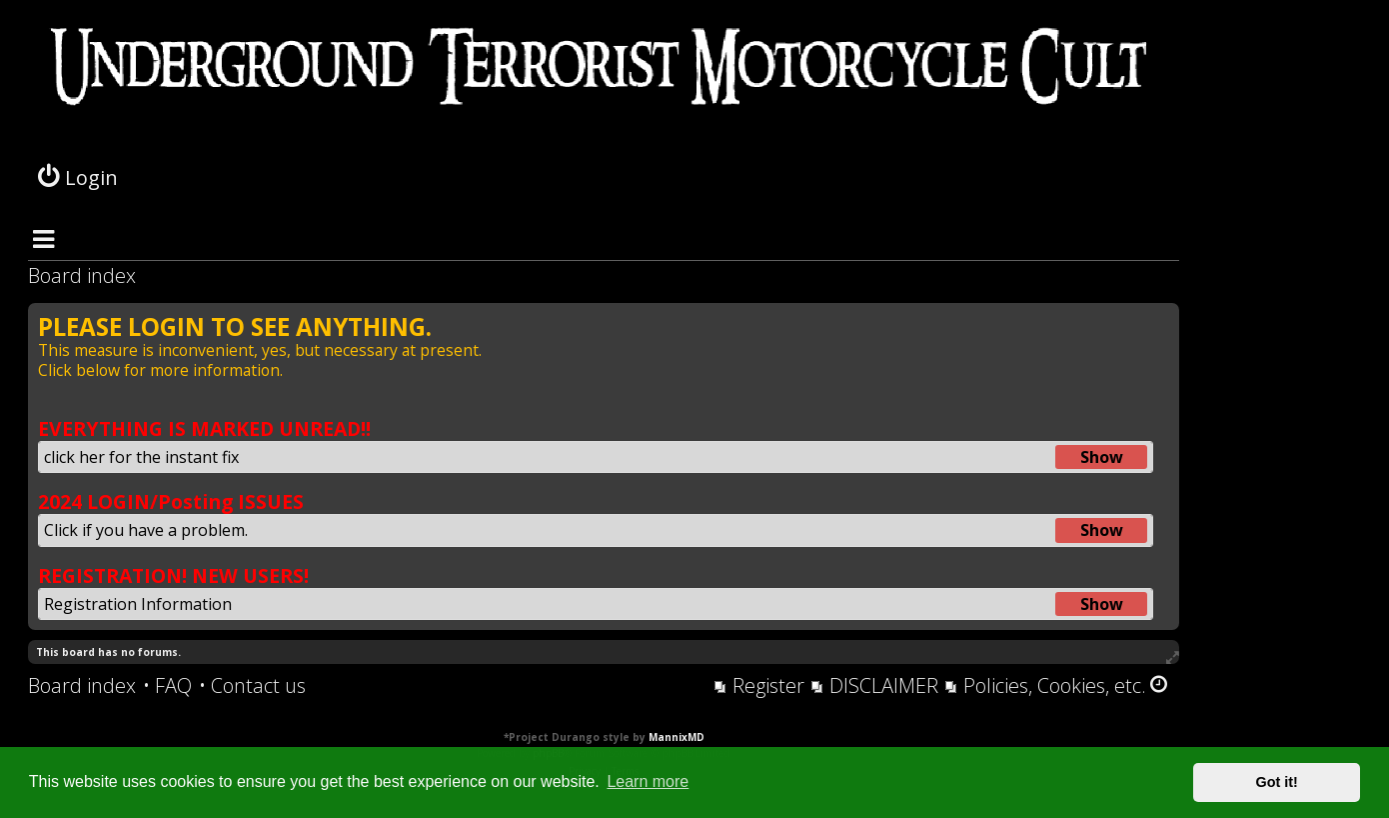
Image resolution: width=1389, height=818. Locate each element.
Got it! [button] (1277, 782)
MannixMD (676, 737)
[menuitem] (167, 686)
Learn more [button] (648, 781)
